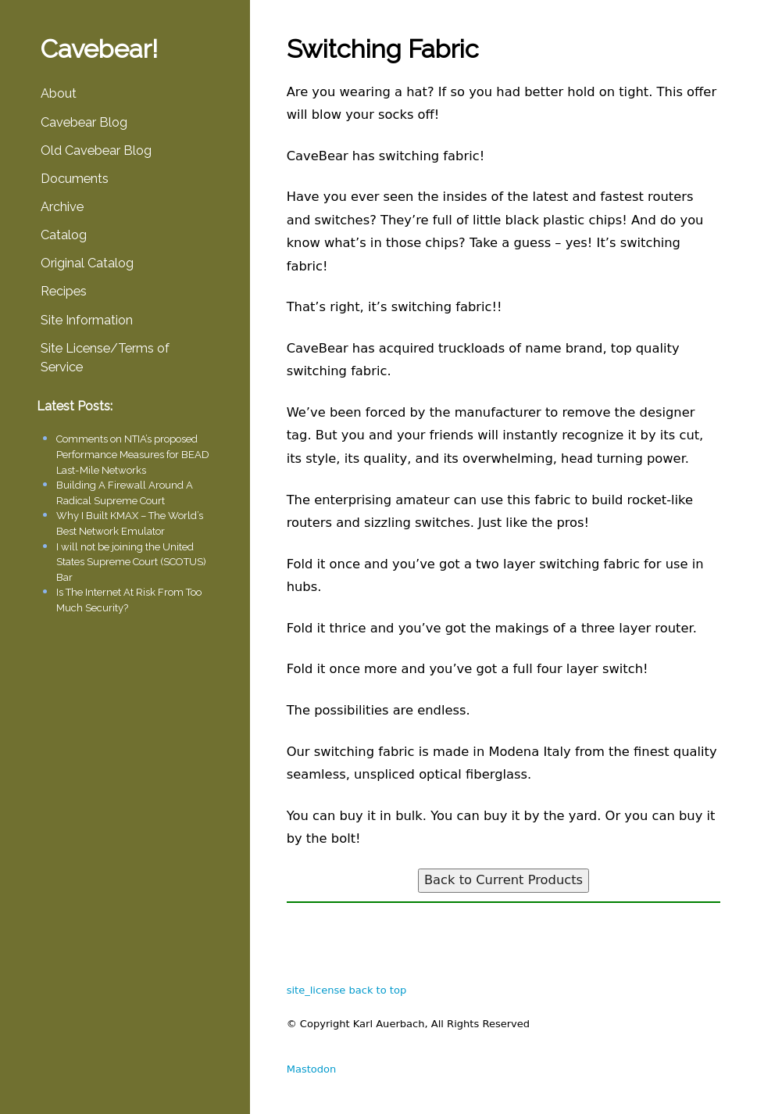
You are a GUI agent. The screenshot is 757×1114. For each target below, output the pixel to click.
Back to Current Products (503, 879)
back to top (377, 990)
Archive (62, 206)
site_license (316, 990)
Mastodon (312, 1069)
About (59, 93)
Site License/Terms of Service (105, 357)
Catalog (64, 234)
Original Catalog (87, 263)
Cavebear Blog (84, 122)
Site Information (87, 320)
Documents (75, 178)
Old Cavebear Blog (96, 150)
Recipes (64, 291)
